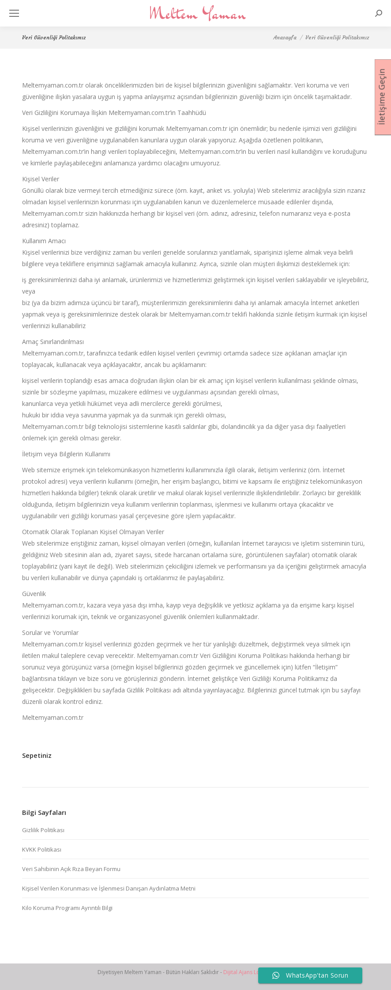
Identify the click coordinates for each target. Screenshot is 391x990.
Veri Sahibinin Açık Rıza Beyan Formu (71, 869)
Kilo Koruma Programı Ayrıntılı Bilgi (67, 908)
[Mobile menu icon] (14, 13)
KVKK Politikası (41, 849)
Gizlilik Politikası (43, 830)
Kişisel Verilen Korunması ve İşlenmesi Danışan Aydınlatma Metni (109, 888)
